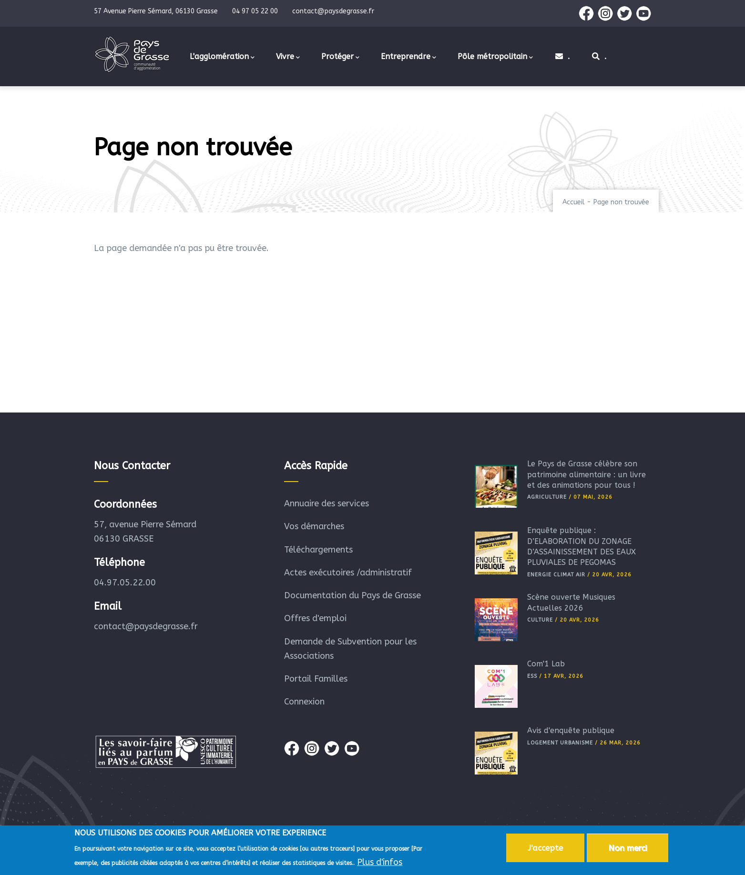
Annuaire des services (326, 503)
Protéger (340, 57)
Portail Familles (315, 679)
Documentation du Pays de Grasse (352, 595)
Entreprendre (408, 57)
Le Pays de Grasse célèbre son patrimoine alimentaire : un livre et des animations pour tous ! (586, 474)
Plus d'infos (379, 863)
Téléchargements (318, 549)
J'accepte (545, 849)
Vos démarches (314, 526)
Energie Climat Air (556, 575)
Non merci (627, 849)
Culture (540, 620)
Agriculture (547, 497)
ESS (532, 676)
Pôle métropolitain (495, 57)
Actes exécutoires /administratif (348, 572)
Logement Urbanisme (560, 743)
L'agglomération (222, 57)
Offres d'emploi (315, 618)
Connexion (304, 701)
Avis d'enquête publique (570, 730)
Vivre (288, 57)
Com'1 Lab (546, 663)
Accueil (573, 202)
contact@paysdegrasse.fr (146, 626)
